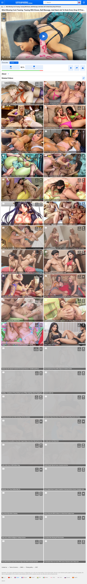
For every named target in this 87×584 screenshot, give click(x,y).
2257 (36, 567)
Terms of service (14, 567)
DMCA (21, 567)
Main (2, 6)
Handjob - (14, 62)
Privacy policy (29, 567)
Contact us (4, 567)
